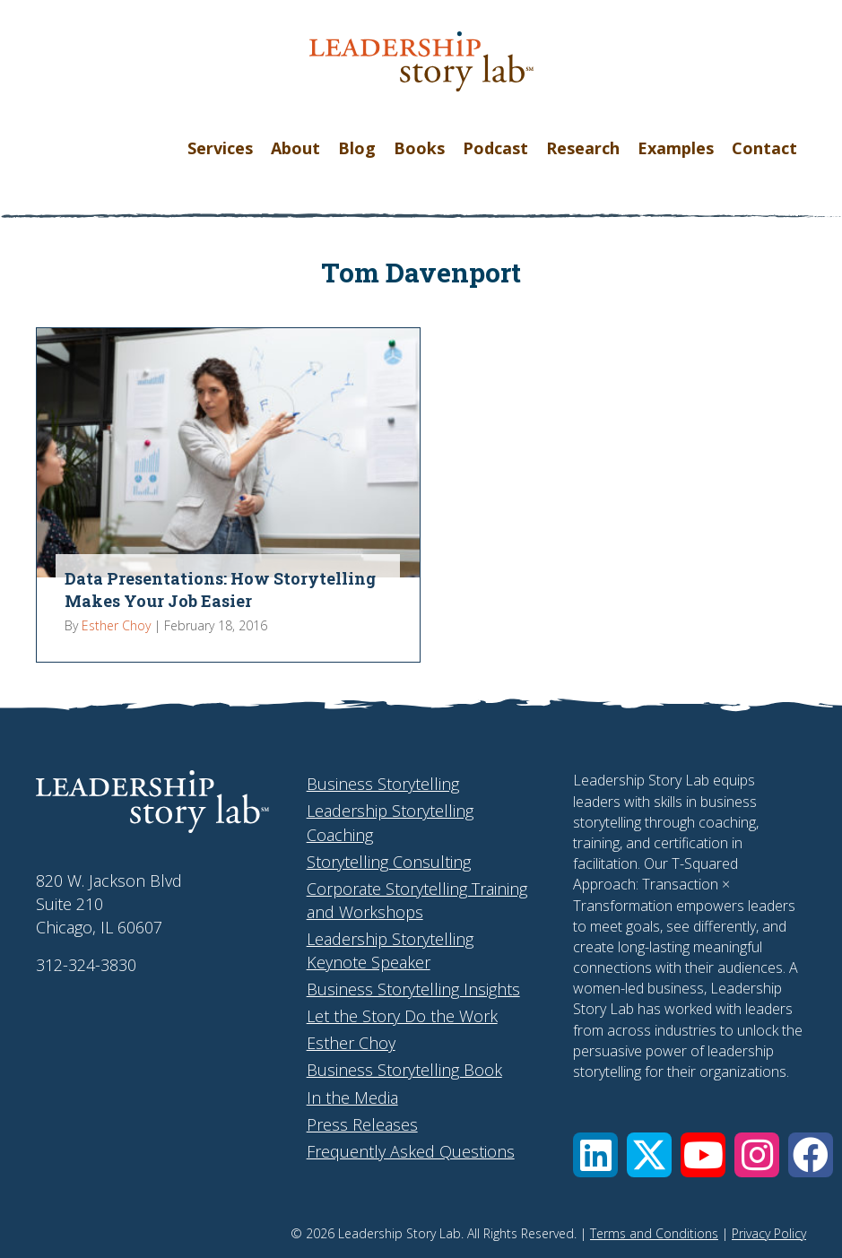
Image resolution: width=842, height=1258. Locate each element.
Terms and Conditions (654, 1233)
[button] (595, 1154)
